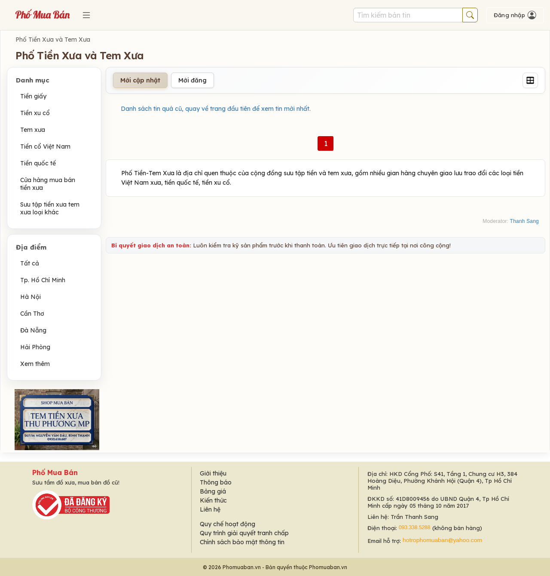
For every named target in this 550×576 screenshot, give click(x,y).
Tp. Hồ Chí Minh (42, 280)
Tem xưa (32, 130)
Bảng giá (213, 491)
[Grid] (530, 80)
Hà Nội (30, 297)
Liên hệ (210, 509)
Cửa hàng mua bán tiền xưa (47, 184)
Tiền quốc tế (38, 163)
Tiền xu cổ (35, 113)
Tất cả (29, 263)
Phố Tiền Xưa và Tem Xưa (52, 39)
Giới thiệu (213, 473)
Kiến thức (213, 500)
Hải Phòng (35, 347)
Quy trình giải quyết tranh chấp (244, 533)
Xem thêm (35, 364)
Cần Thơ (32, 313)
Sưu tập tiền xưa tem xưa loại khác (49, 208)
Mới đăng (192, 80)
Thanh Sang (524, 221)
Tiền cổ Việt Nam (45, 146)
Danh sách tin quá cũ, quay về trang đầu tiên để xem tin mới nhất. (216, 109)
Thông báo (216, 482)
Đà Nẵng (33, 330)
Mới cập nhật (140, 80)
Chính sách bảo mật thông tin (242, 542)
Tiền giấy (33, 96)
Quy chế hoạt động (227, 524)
